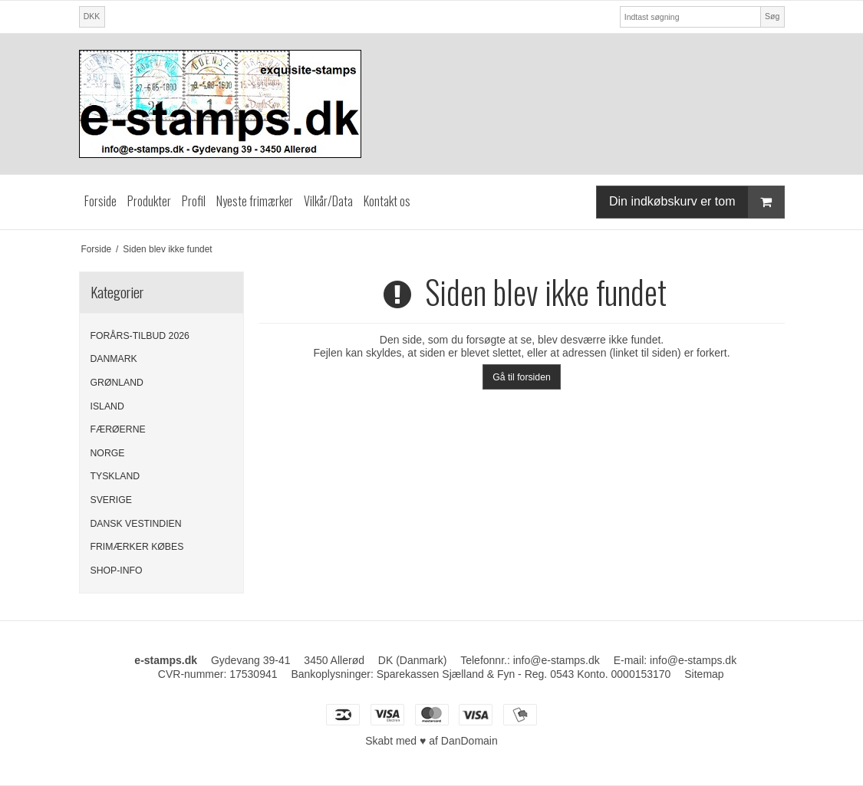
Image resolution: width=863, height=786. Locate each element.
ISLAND (107, 406)
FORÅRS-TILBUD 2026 (140, 336)
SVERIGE (111, 500)
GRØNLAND (117, 382)
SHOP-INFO (117, 570)
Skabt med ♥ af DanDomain (431, 741)
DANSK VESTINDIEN (136, 523)
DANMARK (114, 359)
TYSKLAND (115, 476)
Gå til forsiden (521, 377)
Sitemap (703, 674)
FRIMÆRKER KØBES (137, 546)
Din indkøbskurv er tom (696, 202)
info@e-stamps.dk (693, 660)
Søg (772, 16)
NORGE (108, 453)
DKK (92, 16)
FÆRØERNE (118, 429)
